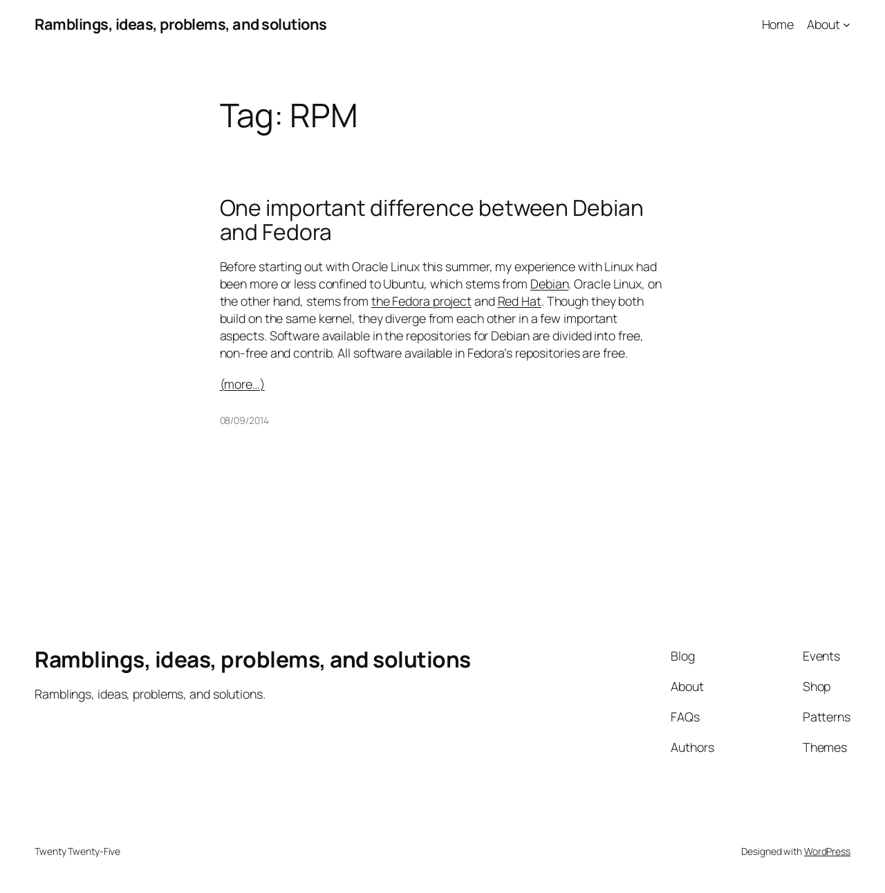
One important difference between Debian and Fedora (432, 220)
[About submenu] (846, 24)
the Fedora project (421, 301)
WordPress (827, 851)
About (823, 24)
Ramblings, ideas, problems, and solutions (181, 24)
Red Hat (519, 301)
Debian (549, 283)
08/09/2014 (244, 420)
